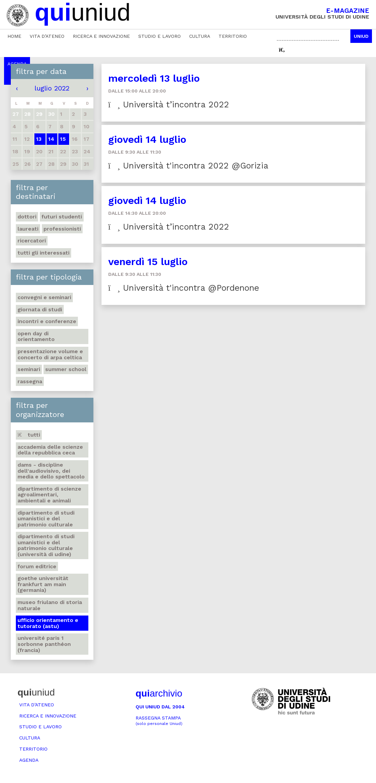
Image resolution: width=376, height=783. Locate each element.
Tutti (29, 435)
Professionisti (62, 229)
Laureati (28, 229)
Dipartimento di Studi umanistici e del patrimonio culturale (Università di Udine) (46, 545)
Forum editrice (37, 566)
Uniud (361, 36)
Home (14, 36)
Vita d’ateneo (47, 36)
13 (38, 139)
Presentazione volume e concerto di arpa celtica (50, 354)
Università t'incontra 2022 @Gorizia (188, 166)
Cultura (199, 36)
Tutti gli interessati (43, 253)
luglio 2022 (51, 88)
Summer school (65, 369)
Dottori (27, 216)
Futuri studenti (61, 216)
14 (51, 139)
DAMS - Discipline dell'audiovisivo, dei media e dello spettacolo (51, 471)
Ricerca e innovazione (101, 36)
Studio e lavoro (159, 36)
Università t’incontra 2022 (168, 104)
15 (63, 139)
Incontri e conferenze (47, 321)
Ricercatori (32, 240)
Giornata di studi (40, 309)
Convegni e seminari (44, 297)
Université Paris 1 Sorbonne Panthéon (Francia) (44, 644)
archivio (159, 693)
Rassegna (30, 381)
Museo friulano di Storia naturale (50, 605)
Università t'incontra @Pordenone (183, 288)
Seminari (29, 369)
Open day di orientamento (36, 336)
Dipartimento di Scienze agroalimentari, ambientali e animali (49, 495)
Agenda (28, 760)
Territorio (233, 36)
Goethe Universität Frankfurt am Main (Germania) (43, 584)
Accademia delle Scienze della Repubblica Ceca (50, 450)
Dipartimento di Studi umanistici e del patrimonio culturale (46, 519)
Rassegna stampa (159, 720)
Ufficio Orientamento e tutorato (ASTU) (48, 623)
